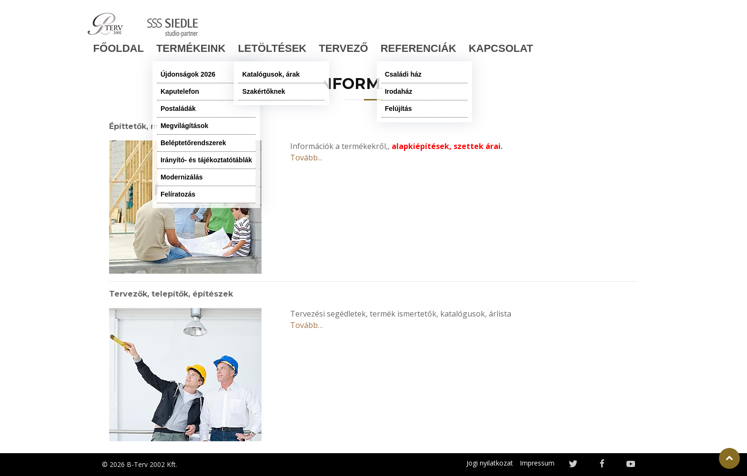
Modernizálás (182, 177)
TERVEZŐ (343, 48)
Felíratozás (178, 194)
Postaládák (178, 108)
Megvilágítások (184, 125)
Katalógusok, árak (271, 74)
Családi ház (403, 74)
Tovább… (306, 325)
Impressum (537, 462)
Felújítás (398, 108)
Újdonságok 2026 (188, 74)
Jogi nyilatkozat (489, 462)
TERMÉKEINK (190, 48)
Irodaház (399, 91)
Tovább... (306, 157)
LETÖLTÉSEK (272, 48)
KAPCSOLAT (501, 48)
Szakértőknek (263, 91)
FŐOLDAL (118, 48)
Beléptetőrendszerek (193, 143)
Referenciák (418, 48)
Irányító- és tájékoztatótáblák (206, 160)
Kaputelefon (180, 91)
